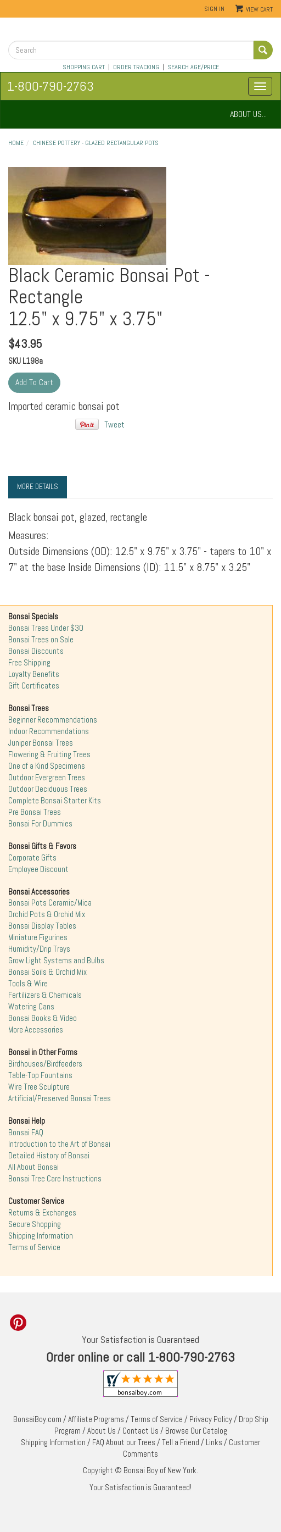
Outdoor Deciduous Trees (47, 789)
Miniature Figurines (38, 937)
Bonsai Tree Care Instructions (55, 1179)
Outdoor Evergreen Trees (46, 777)
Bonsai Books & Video (42, 1018)
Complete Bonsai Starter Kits (54, 801)
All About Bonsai (33, 1167)
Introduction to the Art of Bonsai (59, 1144)
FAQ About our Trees (123, 1442)
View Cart (259, 9)
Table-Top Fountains (40, 1075)
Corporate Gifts (32, 858)
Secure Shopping (34, 1224)
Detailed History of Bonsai (48, 1156)
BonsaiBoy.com (37, 1419)
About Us (101, 1431)
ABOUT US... (248, 114)
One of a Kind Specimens (46, 766)
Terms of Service (34, 1247)
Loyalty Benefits (33, 674)
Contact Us (140, 1431)
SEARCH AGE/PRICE (193, 67)
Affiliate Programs (96, 1419)
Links (214, 1442)
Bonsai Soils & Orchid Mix (47, 972)
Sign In (214, 9)
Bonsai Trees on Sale (41, 640)
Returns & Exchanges (42, 1213)
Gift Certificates (33, 686)
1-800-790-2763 (50, 86)
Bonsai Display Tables (42, 926)
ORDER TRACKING (136, 67)
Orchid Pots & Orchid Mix (46, 914)
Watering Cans (31, 1007)
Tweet (114, 425)
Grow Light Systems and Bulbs (56, 960)
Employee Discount (38, 869)
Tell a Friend (180, 1442)
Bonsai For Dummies (40, 824)
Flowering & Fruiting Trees (49, 754)
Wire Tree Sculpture (39, 1087)
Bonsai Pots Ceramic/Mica (50, 903)
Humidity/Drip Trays (39, 949)
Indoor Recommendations (48, 731)
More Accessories (35, 1030)
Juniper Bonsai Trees (40, 743)
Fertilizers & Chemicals (45, 995)
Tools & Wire (28, 984)
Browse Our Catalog (196, 1431)
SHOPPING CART (84, 67)
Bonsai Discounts (36, 651)
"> (87, 216)
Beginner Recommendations (52, 720)
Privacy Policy (210, 1419)
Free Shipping (29, 663)
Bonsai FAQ (25, 1132)
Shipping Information (40, 1236)
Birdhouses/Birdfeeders (45, 1064)
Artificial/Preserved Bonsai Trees (59, 1098)
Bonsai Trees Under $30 (45, 628)
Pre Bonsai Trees (34, 812)
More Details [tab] (37, 486)
